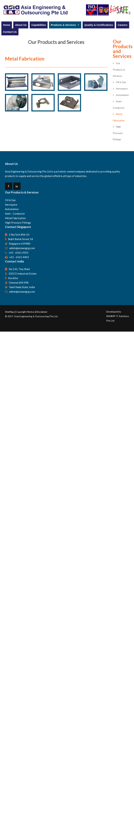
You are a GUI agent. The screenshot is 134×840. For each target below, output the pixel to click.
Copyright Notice (25, 766)
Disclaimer (41, 766)
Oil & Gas (121, 82)
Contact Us (10, 31)
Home (6, 24)
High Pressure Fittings (118, 133)
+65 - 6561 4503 (18, 707)
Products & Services (63, 24)
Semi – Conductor (15, 668)
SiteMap (9, 766)
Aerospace (122, 88)
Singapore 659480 (19, 698)
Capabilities (38, 24)
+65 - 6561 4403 (19, 711)
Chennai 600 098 (18, 737)
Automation (122, 94)
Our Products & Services (119, 69)
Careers (122, 24)
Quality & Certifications (98, 24)
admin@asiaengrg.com (22, 702)
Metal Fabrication (15, 672)
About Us (21, 24)
